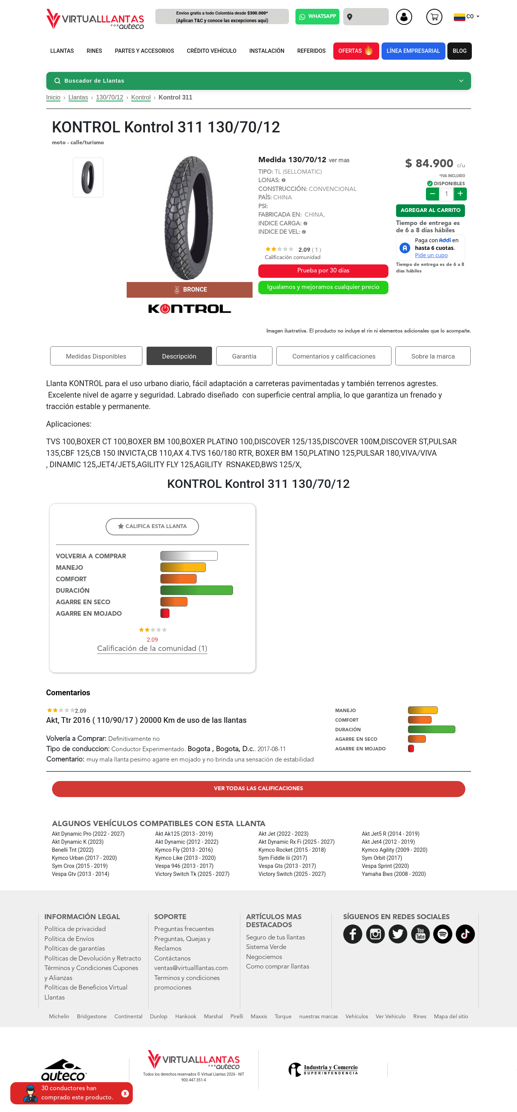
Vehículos (357, 1016)
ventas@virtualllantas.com (191, 968)
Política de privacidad (75, 929)
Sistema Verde (266, 947)
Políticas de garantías (74, 949)
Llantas (78, 97)
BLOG (459, 51)
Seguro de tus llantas (275, 937)
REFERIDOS (311, 51)
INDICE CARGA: (280, 224)
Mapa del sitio (451, 1016)
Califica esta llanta (152, 526)
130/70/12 (109, 97)
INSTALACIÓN (267, 51)
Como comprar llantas (277, 967)
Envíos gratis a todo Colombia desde (222, 17)
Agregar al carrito (431, 210)
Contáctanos (172, 958)
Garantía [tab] (244, 356)
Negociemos (264, 957)
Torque (283, 1016)
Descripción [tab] (179, 356)
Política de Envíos (69, 939)
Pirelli (236, 1016)
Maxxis (259, 1016)
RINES (94, 51)
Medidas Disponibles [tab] (96, 356)
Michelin (59, 1016)
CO (464, 17)
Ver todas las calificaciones (258, 788)
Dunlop (159, 1016)
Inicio (53, 97)
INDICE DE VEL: (279, 232)
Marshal (213, 1016)
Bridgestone (92, 1016)
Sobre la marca (433, 356)
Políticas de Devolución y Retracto (92, 958)
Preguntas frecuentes (184, 929)
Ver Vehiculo (391, 1016)
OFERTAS (356, 49)
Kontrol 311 (175, 97)
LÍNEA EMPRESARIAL (413, 51)
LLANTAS (62, 51)
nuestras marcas (318, 1016)
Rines (419, 1016)
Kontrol (141, 97)
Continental (128, 1016)
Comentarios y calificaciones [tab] (334, 356)
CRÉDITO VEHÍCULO (211, 51)
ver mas (339, 161)
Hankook (185, 1016)
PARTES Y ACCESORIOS (144, 51)
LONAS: (269, 181)
